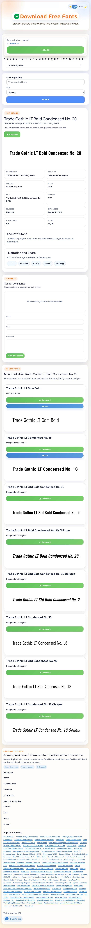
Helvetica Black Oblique (52, 891)
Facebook (24, 263)
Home (6, 777)
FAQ (5, 812)
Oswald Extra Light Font (26, 854)
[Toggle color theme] (78, 6)
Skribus (63, 880)
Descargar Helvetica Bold (65, 900)
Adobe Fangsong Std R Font (71, 903)
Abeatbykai (60, 839)
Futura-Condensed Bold (46, 865)
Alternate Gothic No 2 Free (55, 845)
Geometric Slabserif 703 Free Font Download (41, 880)
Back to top (13, 919)
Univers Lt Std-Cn (28, 842)
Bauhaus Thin (8, 900)
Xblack (77, 865)
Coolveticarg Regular (62, 871)
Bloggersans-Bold (70, 888)
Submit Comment (15, 356)
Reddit (48, 263)
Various (45, 406)
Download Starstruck (56, 857)
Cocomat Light (64, 854)
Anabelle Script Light (64, 886)
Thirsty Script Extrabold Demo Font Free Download (22, 903)
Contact (7, 806)
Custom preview (14, 77)
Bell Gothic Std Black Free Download (39, 868)
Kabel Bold (7, 874)
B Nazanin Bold (49, 848)
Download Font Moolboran (50, 837)
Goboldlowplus (69, 860)
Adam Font (25, 871)
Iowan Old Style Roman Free (27, 837)
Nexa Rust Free (78, 877)
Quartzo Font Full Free (32, 891)
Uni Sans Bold (53, 877)
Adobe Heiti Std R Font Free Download (18, 906)
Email (8, 327)
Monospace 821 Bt (50, 854)
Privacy (7, 824)
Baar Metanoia (14, 894)
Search (45, 50)
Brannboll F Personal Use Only (28, 863)
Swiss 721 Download (64, 851)
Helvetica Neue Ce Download (43, 886)
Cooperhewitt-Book (64, 848)
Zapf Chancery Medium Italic (24, 857)
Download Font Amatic (44, 897)
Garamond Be (78, 871)
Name (8, 317)
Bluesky (36, 263)
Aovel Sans (78, 886)
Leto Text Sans (61, 897)
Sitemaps (7, 789)
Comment (10, 337)
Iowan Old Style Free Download (22, 897)
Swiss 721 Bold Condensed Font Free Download (21, 860)
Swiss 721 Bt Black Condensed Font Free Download (60, 874)
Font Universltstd (23, 886)
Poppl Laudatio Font (73, 839)
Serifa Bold (56, 888)
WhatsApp (60, 263)
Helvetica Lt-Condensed (75, 857)
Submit (45, 99)
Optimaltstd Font (75, 897)
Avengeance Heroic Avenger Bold (26, 851)
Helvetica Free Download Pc (42, 883)
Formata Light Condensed (33, 845)
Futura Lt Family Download (52, 860)
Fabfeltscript (42, 842)
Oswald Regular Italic (45, 900)
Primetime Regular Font (23, 839)
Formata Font (66, 877)
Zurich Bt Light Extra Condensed (26, 874)
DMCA (6, 818)
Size (8, 87)
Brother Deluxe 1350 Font (44, 839)
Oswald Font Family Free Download (55, 863)
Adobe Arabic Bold (51, 903)
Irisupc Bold (71, 845)
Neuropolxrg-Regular (21, 883)
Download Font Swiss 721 (25, 900)
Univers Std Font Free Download (33, 877)
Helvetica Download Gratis (13, 868)
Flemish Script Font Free (12, 880)
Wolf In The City (61, 868)
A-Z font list (8, 795)
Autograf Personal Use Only (41, 871)
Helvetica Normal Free (42, 888)
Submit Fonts (9, 783)
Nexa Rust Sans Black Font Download (17, 888)
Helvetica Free (8, 837)
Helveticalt (81, 900)
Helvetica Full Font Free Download (22, 865)
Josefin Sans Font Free (74, 894)
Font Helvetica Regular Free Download (63, 842)
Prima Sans (74, 868)
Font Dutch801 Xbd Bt (33, 848)
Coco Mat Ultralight (65, 865)
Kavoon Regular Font (63, 883)
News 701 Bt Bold (57, 894)
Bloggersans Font (70, 891)
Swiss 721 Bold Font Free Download (35, 894)
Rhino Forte (41, 857)
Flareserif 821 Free (48, 851)
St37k (39, 854)
